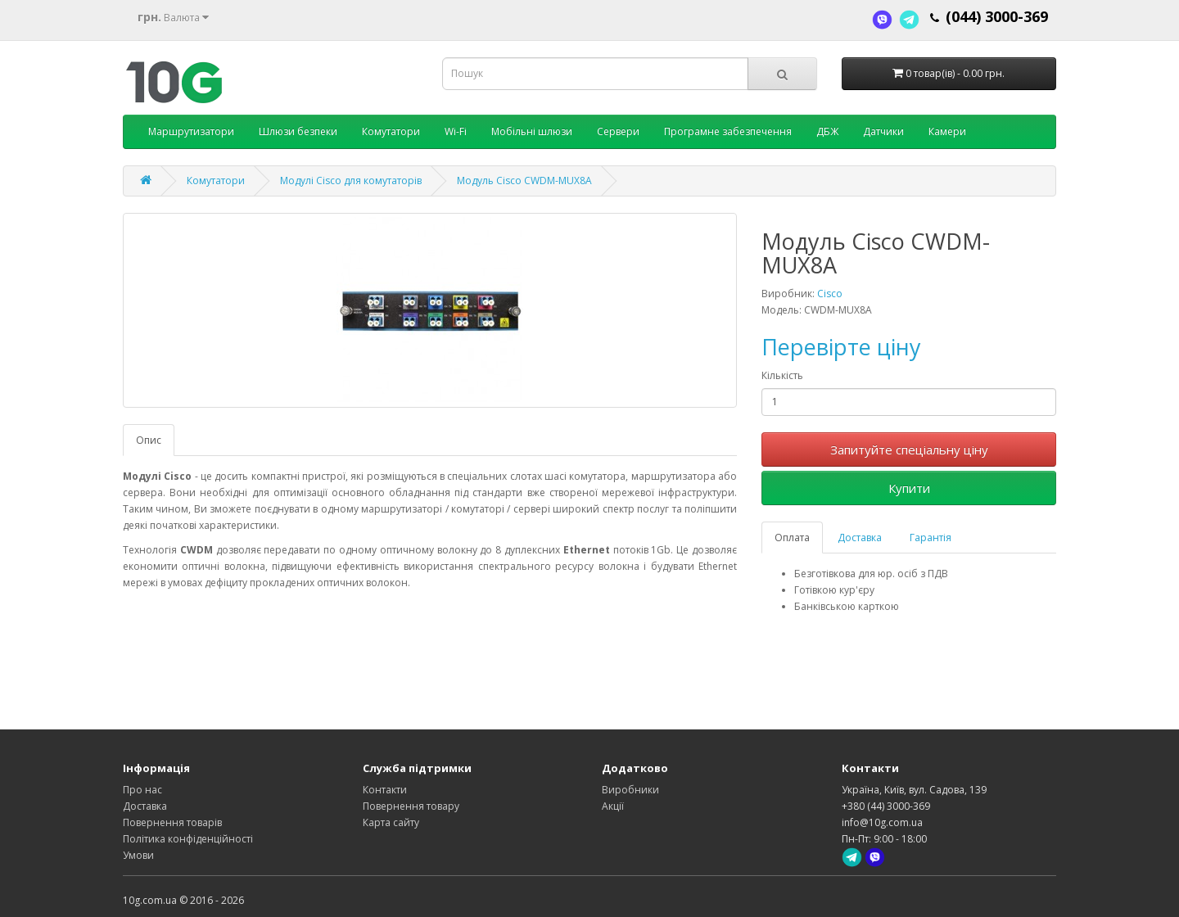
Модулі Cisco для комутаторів (351, 180)
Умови (138, 855)
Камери (947, 131)
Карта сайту (391, 822)
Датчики (883, 131)
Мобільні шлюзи (531, 131)
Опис (148, 440)
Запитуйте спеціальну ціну (909, 449)
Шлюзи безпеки (298, 131)
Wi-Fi (456, 131)
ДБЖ (827, 131)
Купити (909, 488)
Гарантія (930, 537)
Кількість (782, 375)
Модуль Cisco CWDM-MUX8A (524, 180)
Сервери (618, 131)
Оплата (792, 537)
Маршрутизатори (191, 131)
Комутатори (391, 131)
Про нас (142, 790)
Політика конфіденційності (188, 839)
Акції (613, 806)
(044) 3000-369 (997, 16)
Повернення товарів (172, 822)
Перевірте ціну (841, 347)
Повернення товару (411, 806)
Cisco (829, 293)
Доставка (860, 537)
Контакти (385, 790)
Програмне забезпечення (728, 131)
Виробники (630, 790)
